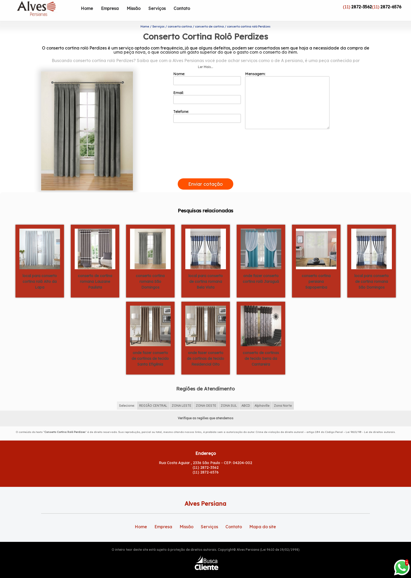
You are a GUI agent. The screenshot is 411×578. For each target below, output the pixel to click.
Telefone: (207, 107)
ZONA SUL (229, 397)
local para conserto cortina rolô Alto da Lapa (40, 273)
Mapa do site (262, 518)
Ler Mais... (205, 58)
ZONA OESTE (206, 397)
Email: (207, 89)
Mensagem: (287, 92)
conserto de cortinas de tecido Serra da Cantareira (261, 350)
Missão (133, 8)
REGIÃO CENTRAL (153, 397)
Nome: (207, 70)
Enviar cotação (205, 176)
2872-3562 (361, 6)
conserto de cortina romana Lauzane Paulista (95, 273)
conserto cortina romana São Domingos (150, 273)
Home (87, 8)
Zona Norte (283, 397)
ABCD (245, 397)
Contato (182, 8)
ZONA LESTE (181, 397)
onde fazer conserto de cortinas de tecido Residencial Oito (205, 350)
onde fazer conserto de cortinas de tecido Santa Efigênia (150, 350)
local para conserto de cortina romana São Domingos (371, 273)
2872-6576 (390, 6)
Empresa (110, 8)
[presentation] (205, 164)
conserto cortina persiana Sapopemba (316, 273)
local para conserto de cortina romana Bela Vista (205, 273)
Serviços (157, 8)
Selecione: (127, 397)
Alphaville (262, 397)
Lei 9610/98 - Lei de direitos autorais (370, 423)
